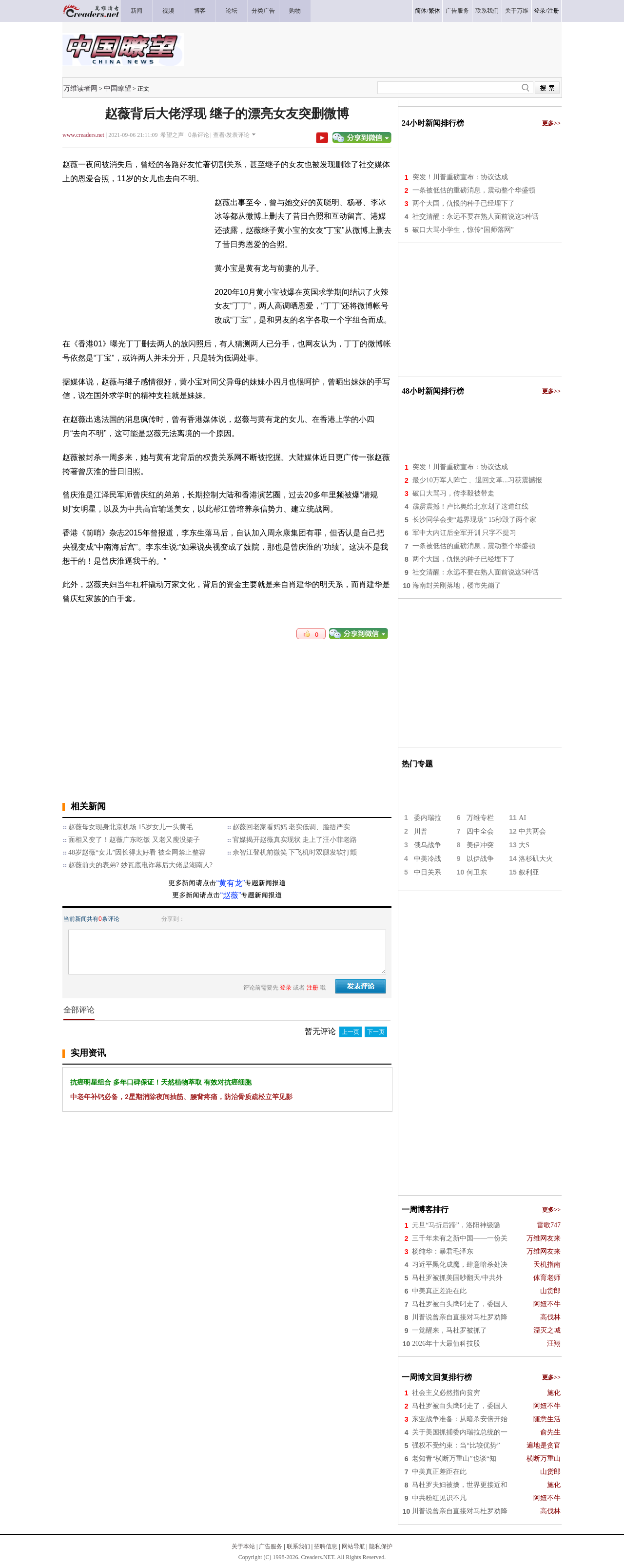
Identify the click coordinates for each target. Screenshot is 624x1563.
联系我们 (298, 1546)
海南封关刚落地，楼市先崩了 (456, 585)
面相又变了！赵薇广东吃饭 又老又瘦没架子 (134, 839)
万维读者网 (80, 88)
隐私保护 (380, 1546)
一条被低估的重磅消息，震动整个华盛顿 (473, 190)
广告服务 (270, 1546)
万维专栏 (480, 817)
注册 (553, 10)
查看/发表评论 (231, 135)
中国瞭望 (117, 88)
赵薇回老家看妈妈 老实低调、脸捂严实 (292, 827)
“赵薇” (230, 895)
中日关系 (427, 872)
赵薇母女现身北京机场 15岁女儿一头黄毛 (130, 827)
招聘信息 (325, 1546)
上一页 (350, 1032)
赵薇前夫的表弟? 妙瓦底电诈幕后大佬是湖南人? (140, 865)
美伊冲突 (480, 845)
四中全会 (480, 831)
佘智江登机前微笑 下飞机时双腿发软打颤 (295, 852)
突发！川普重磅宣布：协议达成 (460, 177)
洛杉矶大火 (536, 858)
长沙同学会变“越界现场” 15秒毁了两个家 (474, 519)
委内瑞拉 (427, 817)
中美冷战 (427, 858)
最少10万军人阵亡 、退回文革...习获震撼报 (477, 480)
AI (522, 817)
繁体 (434, 10)
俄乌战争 (427, 845)
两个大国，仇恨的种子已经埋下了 (463, 203)
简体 (421, 10)
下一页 (376, 1032)
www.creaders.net (83, 135)
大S (524, 845)
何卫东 (477, 872)
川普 (421, 831)
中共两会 (532, 831)
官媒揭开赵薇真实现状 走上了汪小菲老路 (295, 839)
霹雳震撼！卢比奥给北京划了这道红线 (470, 506)
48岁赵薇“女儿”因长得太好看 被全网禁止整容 (137, 852)
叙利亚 (529, 872)
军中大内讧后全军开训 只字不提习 (464, 532)
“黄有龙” (230, 883)
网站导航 (353, 1546)
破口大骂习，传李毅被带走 (453, 493)
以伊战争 (480, 858)
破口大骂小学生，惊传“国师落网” (463, 229)
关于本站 (243, 1546)
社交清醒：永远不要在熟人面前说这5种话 (475, 216)
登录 (540, 10)
